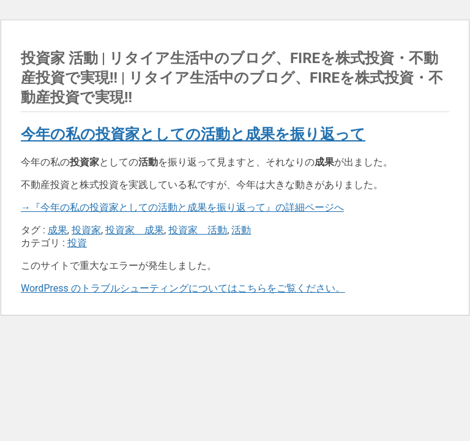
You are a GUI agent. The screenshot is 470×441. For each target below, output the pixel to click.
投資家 (86, 230)
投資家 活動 (197, 230)
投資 (77, 243)
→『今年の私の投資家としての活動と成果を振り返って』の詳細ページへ (182, 207)
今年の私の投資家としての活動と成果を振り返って (193, 134)
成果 (57, 230)
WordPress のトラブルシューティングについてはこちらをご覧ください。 (183, 288)
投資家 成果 (134, 230)
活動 (241, 230)
